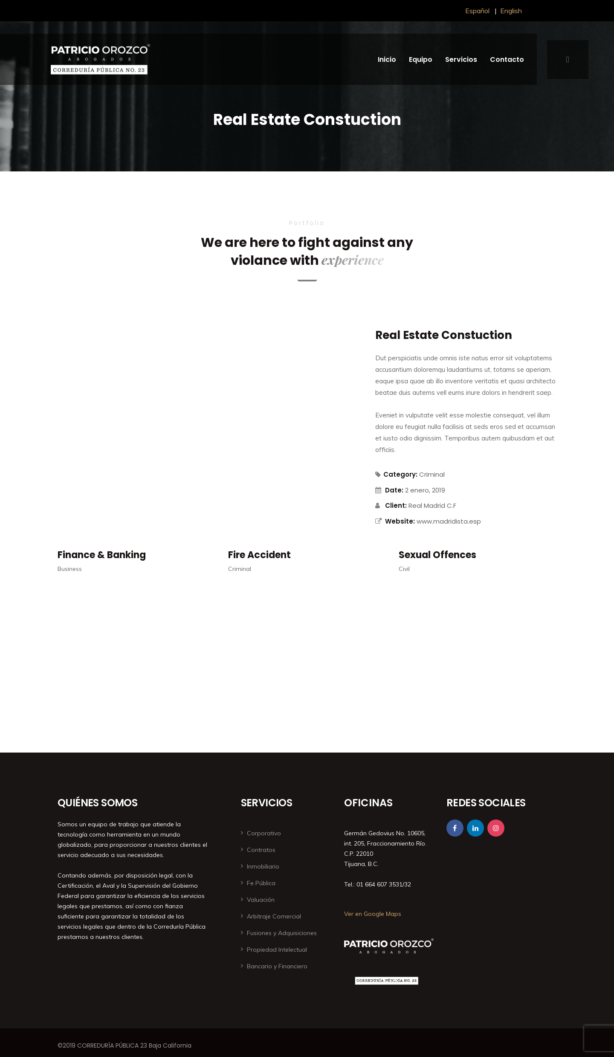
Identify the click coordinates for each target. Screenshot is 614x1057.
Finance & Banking (102, 555)
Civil (404, 569)
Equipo (420, 59)
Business (70, 569)
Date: (394, 490)
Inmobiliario (263, 866)
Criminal (432, 474)
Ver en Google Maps (372, 914)
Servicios (461, 59)
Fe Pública (261, 883)
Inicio (387, 59)
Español (477, 10)
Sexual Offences (437, 555)
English (511, 10)
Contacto (507, 59)
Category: (396, 474)
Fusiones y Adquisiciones (282, 933)
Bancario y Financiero (277, 966)
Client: (396, 505)
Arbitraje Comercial (274, 916)
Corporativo (264, 833)
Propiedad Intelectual (277, 949)
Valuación (261, 900)
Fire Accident (259, 555)
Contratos (261, 850)
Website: (400, 521)
